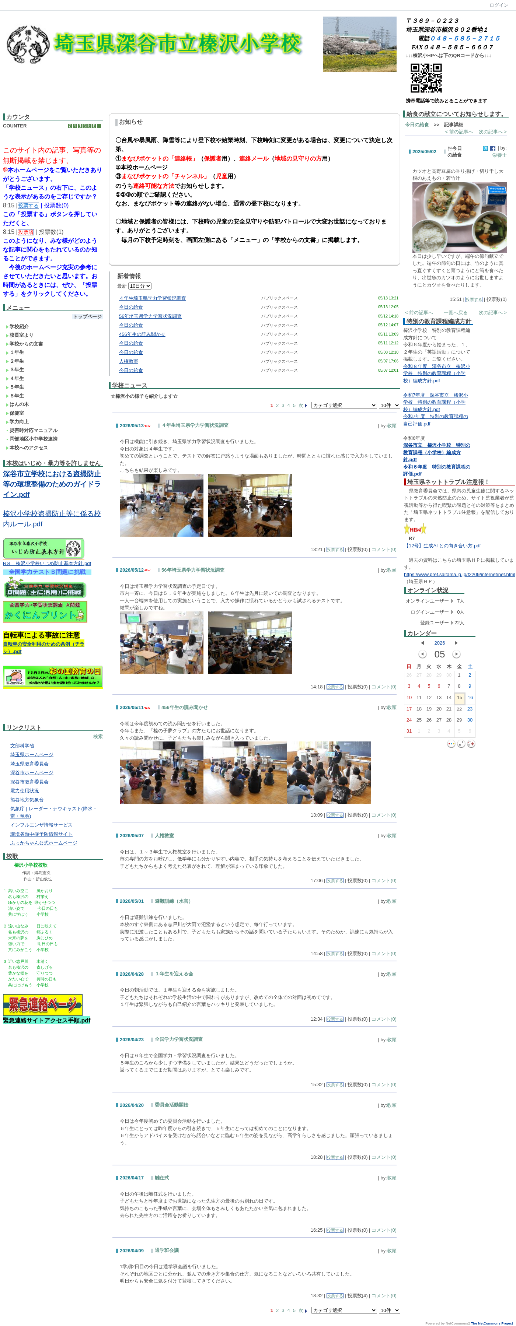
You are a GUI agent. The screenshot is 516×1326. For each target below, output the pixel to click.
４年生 (15, 378)
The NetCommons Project (492, 1323)
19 (429, 710)
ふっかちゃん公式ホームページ (43, 843)
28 (429, 676)
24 (409, 721)
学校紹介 (17, 326)
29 (439, 676)
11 (419, 699)
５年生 (15, 387)
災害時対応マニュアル (31, 430)
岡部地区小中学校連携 (31, 439)
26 (409, 676)
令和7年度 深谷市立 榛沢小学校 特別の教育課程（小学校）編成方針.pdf (435, 402)
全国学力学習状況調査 (179, 1039)
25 (419, 721)
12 (429, 699)
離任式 (162, 1178)
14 (449, 699)
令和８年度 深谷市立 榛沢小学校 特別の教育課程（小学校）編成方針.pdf (436, 373)
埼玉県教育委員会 (29, 764)
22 (459, 710)
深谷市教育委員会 (29, 782)
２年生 (15, 361)
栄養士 (499, 155)
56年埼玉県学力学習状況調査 (150, 316)
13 (439, 699)
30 (449, 676)
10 (409, 699)
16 (470, 699)
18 (419, 710)
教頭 (392, 425)
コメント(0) (384, 549)
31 (409, 732)
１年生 (15, 352)
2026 (439, 643)
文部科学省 (22, 745)
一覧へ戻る (456, 312)
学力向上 (17, 421)
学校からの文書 (24, 344)
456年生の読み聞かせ (142, 334)
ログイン (499, 5)
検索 (98, 736)
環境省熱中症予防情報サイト (41, 834)
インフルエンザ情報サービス (41, 825)
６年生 (15, 396)
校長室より (20, 335)
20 (439, 710)
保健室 (15, 413)
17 (409, 710)
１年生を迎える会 (174, 973)
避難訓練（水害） (174, 901)
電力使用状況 (24, 790)
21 (449, 710)
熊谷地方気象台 (27, 800)
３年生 (15, 369)
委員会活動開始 (171, 1105)
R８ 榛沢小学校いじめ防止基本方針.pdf (47, 563)
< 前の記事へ (459, 131)
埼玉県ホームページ (31, 754)
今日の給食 (131, 307)
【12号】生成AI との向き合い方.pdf (442, 545)
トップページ (87, 316)
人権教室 (128, 361)
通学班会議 (167, 1250)
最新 (134, 286)
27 (419, 676)
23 (470, 710)
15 (459, 699)
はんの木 (17, 404)
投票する (335, 549)
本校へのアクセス (27, 447)
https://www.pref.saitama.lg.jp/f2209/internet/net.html (459, 574)
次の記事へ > (493, 131)
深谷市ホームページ (31, 772)
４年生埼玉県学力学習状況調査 (152, 298)
